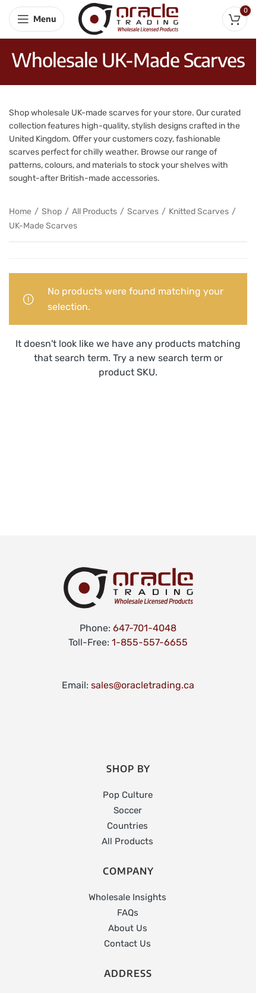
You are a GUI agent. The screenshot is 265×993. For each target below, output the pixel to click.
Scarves (143, 211)
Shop (52, 211)
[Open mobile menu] (36, 19)
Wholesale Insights (127, 897)
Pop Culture (128, 795)
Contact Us (127, 943)
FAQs (127, 912)
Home (20, 211)
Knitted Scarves (199, 211)
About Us (127, 928)
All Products (94, 211)
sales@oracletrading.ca (142, 685)
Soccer (127, 810)
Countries (127, 825)
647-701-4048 (144, 628)
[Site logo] (128, 18)
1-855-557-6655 (150, 642)
